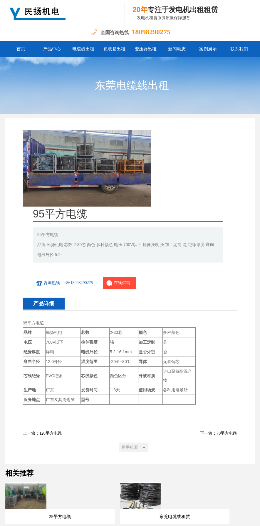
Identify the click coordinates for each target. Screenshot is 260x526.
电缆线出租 (83, 49)
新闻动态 (177, 49)
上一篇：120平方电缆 (42, 356)
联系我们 (239, 49)
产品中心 (52, 49)
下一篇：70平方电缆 (218, 356)
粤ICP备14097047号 (65, 517)
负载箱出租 (114, 49)
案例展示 (208, 49)
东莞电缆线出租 (132, 85)
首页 (20, 49)
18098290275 (151, 32)
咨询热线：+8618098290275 (134, 206)
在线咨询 (188, 206)
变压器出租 (146, 49)
